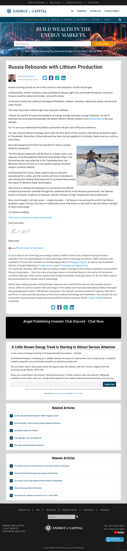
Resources (82, 20)
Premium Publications (35, 20)
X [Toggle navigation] (124, 26)
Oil (72, 11)
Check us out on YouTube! (25, 248)
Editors (95, 20)
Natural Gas (95, 11)
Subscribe (109, 384)
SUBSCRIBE (102, 43)
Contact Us (24, 510)
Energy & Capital (78, 262)
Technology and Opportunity (73, 265)
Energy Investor (46, 265)
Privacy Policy (78, 393)
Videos (107, 20)
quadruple (96, 119)
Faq (38, 510)
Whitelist (51, 510)
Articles (55, 20)
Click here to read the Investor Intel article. (30, 217)
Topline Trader (95, 298)
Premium (104, 510)
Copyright (88, 510)
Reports (68, 20)
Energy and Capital (59, 393)
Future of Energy (112, 11)
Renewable (82, 11)
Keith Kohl (30, 76)
